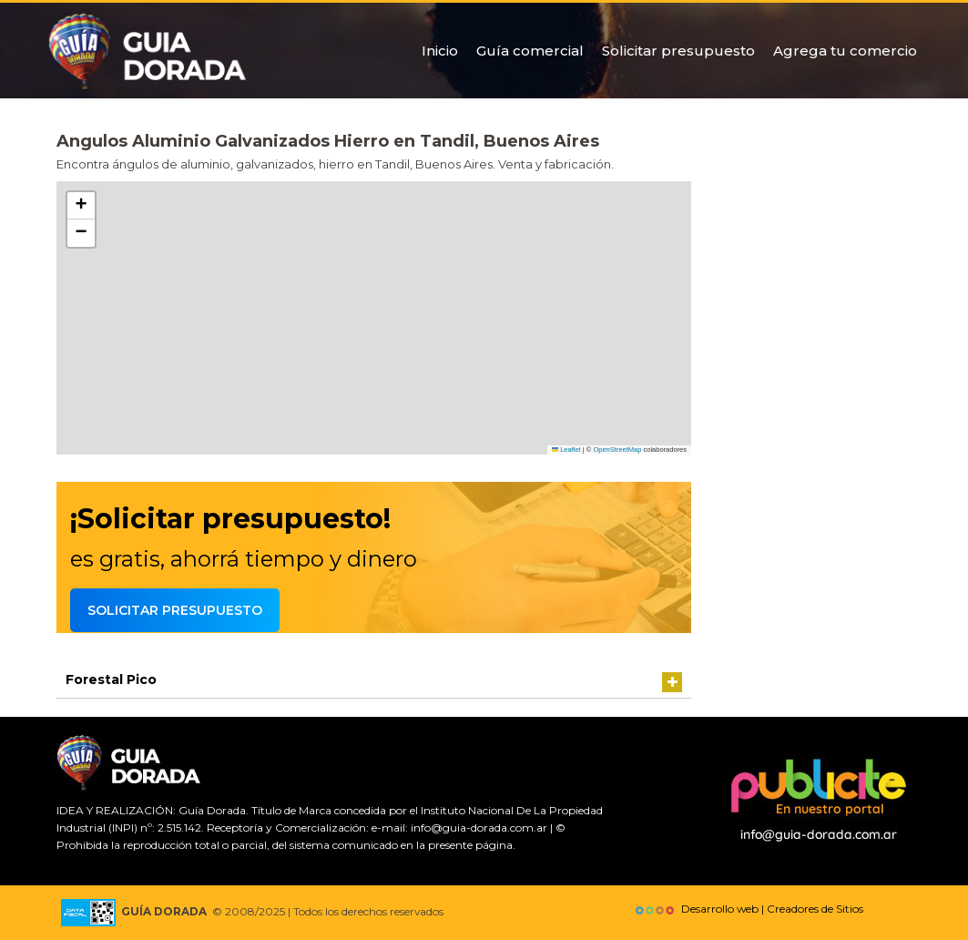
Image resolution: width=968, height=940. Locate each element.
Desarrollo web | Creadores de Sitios (747, 908)
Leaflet (566, 449)
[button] (81, 206)
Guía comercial (530, 50)
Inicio (440, 50)
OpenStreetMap (617, 449)
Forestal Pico (111, 679)
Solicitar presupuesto (678, 50)
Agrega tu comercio (845, 50)
